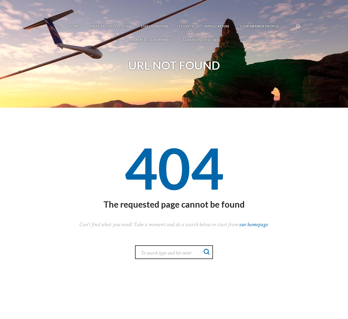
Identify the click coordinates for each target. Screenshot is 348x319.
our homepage (253, 224)
